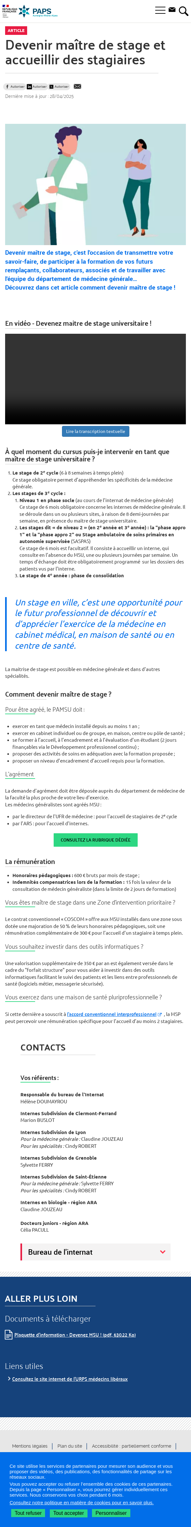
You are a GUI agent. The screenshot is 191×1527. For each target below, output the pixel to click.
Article (16, 30)
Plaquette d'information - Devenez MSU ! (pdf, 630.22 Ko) (75, 1334)
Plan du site (69, 1446)
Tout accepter (68, 1513)
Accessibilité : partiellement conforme (131, 1446)
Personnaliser (111, 1513)
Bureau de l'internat (60, 1252)
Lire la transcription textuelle (95, 431)
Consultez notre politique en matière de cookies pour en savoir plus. (82, 1502)
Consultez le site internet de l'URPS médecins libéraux (70, 1378)
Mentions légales (30, 1446)
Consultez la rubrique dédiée (96, 840)
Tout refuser (28, 1513)
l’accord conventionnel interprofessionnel (112, 1014)
